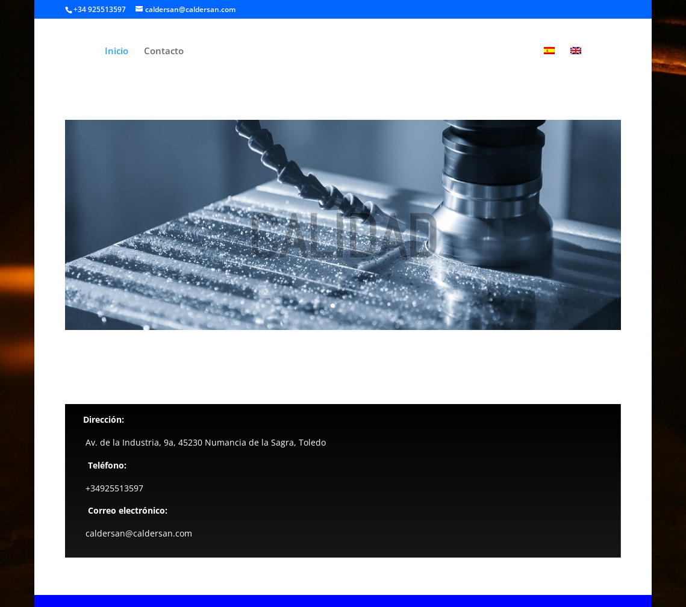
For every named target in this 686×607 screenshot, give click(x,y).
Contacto (164, 51)
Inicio (116, 51)
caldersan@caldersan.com (139, 533)
